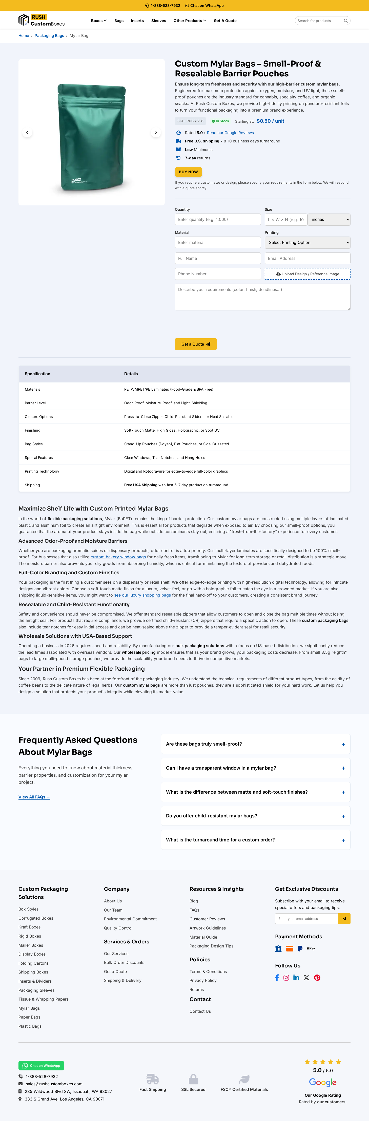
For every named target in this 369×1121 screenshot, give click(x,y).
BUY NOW (188, 172)
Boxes (99, 20)
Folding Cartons (33, 963)
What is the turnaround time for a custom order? (220, 839)
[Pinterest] (318, 978)
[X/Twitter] (308, 978)
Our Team (113, 910)
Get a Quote (225, 20)
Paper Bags (29, 1017)
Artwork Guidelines (208, 927)
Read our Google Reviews (230, 132)
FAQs (194, 910)
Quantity (182, 209)
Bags (119, 20)
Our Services (116, 953)
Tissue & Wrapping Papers (43, 999)
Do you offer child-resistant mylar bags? (211, 815)
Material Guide (203, 937)
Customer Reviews (207, 918)
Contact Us (200, 1011)
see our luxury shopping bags (142, 595)
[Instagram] (287, 978)
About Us (113, 900)
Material (182, 232)
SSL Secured (193, 1089)
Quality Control (118, 927)
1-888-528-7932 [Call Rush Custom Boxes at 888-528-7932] (162, 5)
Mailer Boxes (30, 945)
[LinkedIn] (297, 978)
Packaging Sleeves (36, 990)
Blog (194, 900)
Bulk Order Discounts (124, 962)
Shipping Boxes (33, 972)
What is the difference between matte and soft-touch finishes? (237, 792)
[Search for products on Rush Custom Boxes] (323, 20)
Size (268, 209)
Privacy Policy (203, 980)
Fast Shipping (152, 1089)
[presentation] (213, 324)
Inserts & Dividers (35, 981)
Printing (272, 232)
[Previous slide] (27, 132)
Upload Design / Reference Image (307, 274)
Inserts (137, 20)
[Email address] (306, 918)
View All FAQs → (34, 796)
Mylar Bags (29, 1008)
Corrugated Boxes (35, 918)
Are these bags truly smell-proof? (204, 744)
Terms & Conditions (208, 971)
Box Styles (28, 909)
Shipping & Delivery (122, 980)
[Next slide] (156, 132)
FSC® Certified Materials (244, 1089)
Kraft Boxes (29, 926)
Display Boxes (32, 954)
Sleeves (158, 20)
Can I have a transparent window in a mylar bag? (221, 768)
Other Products (190, 20)
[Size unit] (329, 220)
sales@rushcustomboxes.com (54, 1083)
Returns (197, 989)
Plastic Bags (30, 1026)
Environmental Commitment (130, 918)
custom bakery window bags (118, 556)
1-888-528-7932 (42, 1076)
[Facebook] (278, 978)
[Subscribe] (344, 918)
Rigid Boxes (29, 936)
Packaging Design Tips (211, 945)
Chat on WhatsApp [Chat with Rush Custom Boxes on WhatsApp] (204, 5)
